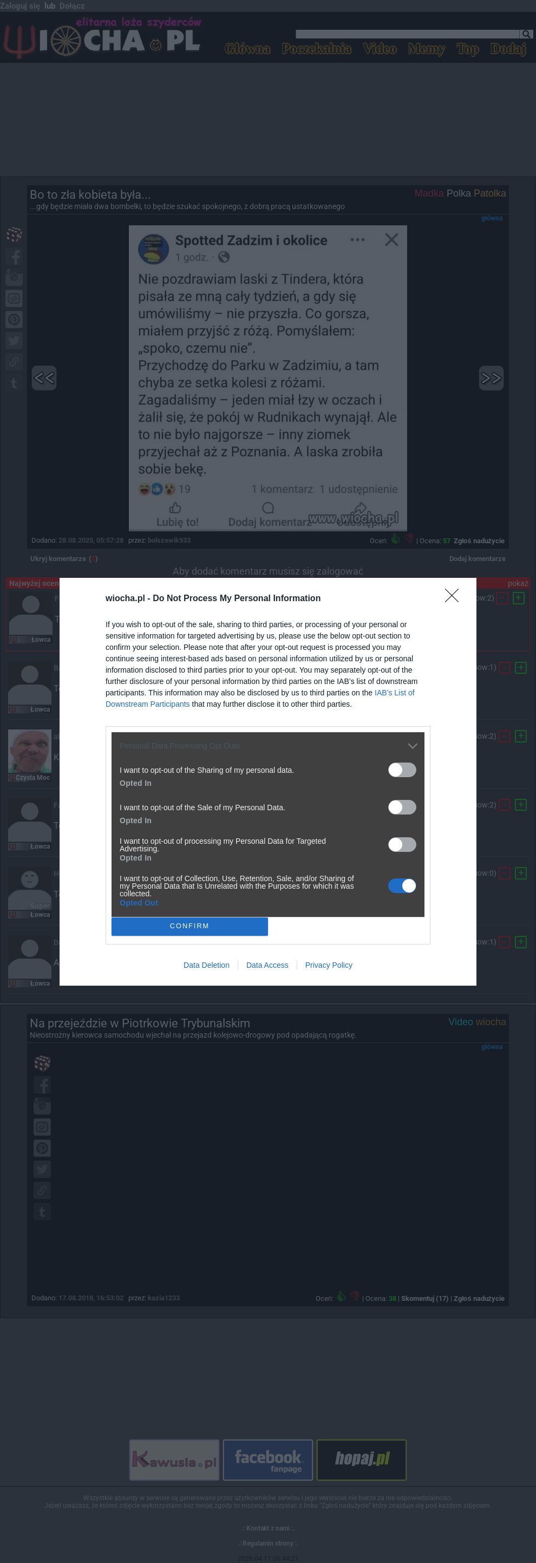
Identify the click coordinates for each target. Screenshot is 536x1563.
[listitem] (268, 746)
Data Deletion (207, 965)
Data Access (267, 965)
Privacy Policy (328, 965)
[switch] (402, 770)
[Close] (455, 599)
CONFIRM (189, 926)
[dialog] (268, 782)
